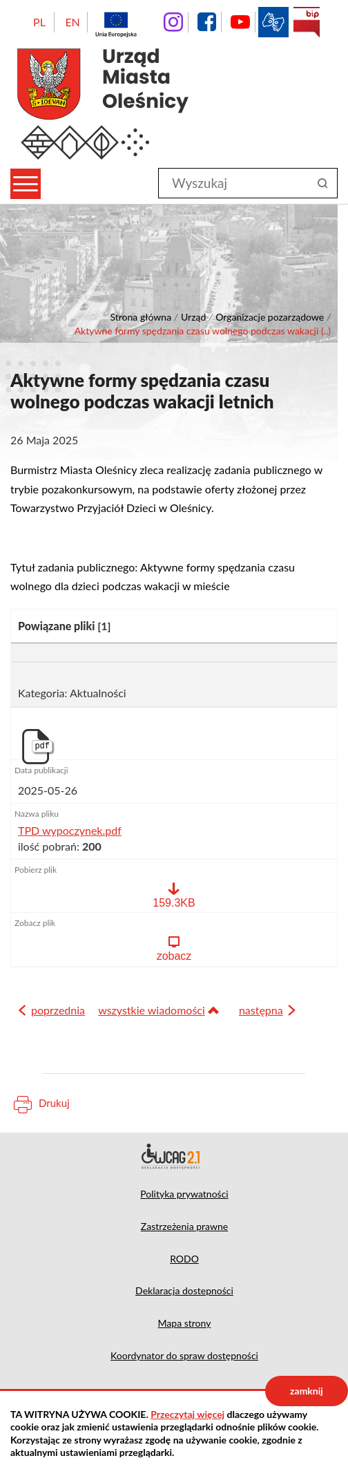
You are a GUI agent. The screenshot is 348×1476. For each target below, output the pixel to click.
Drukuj (54, 1103)
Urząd (193, 317)
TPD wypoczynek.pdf (70, 830)
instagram (173, 22)
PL (39, 21)
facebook (206, 22)
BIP (306, 22)
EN (72, 21)
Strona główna (141, 317)
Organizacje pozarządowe (269, 317)
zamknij (306, 1391)
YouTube (240, 22)
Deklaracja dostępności (174, 1156)
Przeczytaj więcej (187, 1414)
